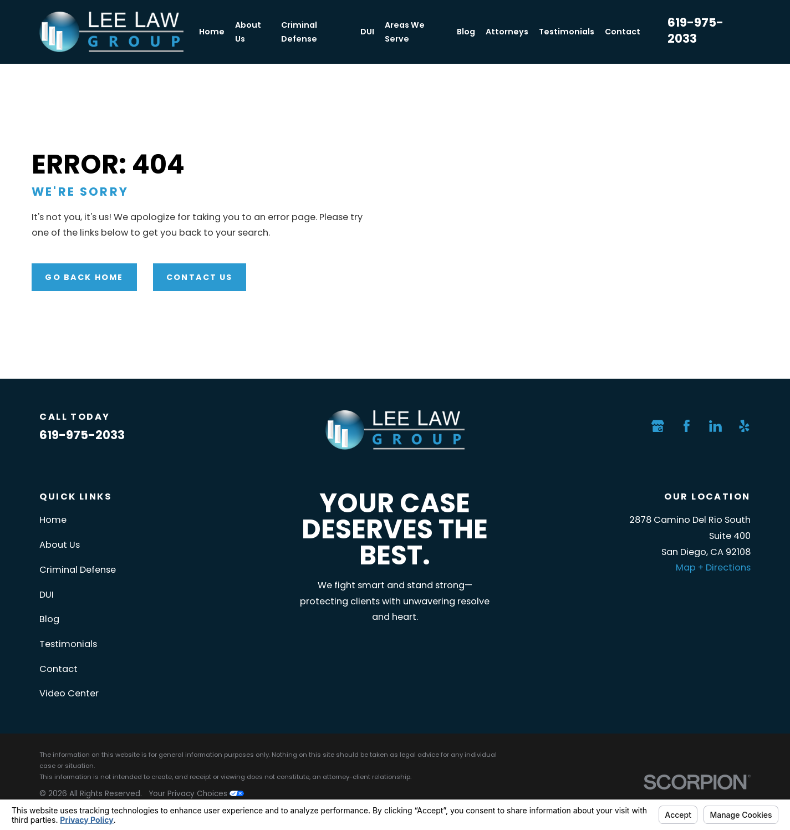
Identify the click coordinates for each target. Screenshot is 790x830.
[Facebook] (686, 426)
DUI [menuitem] (367, 31)
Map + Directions (713, 567)
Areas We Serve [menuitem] (405, 31)
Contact (58, 669)
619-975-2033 (695, 30)
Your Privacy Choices (196, 793)
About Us (59, 544)
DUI (46, 594)
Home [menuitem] (212, 31)
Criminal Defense (77, 569)
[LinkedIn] (715, 426)
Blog (49, 619)
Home (53, 519)
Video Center (69, 693)
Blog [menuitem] (466, 31)
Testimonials (68, 644)
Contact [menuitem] (622, 31)
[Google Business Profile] (657, 426)
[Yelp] (744, 426)
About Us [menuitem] (248, 31)
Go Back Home (84, 277)
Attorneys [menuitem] (507, 31)
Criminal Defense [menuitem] (299, 31)
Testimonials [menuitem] (566, 31)
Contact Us (199, 277)
